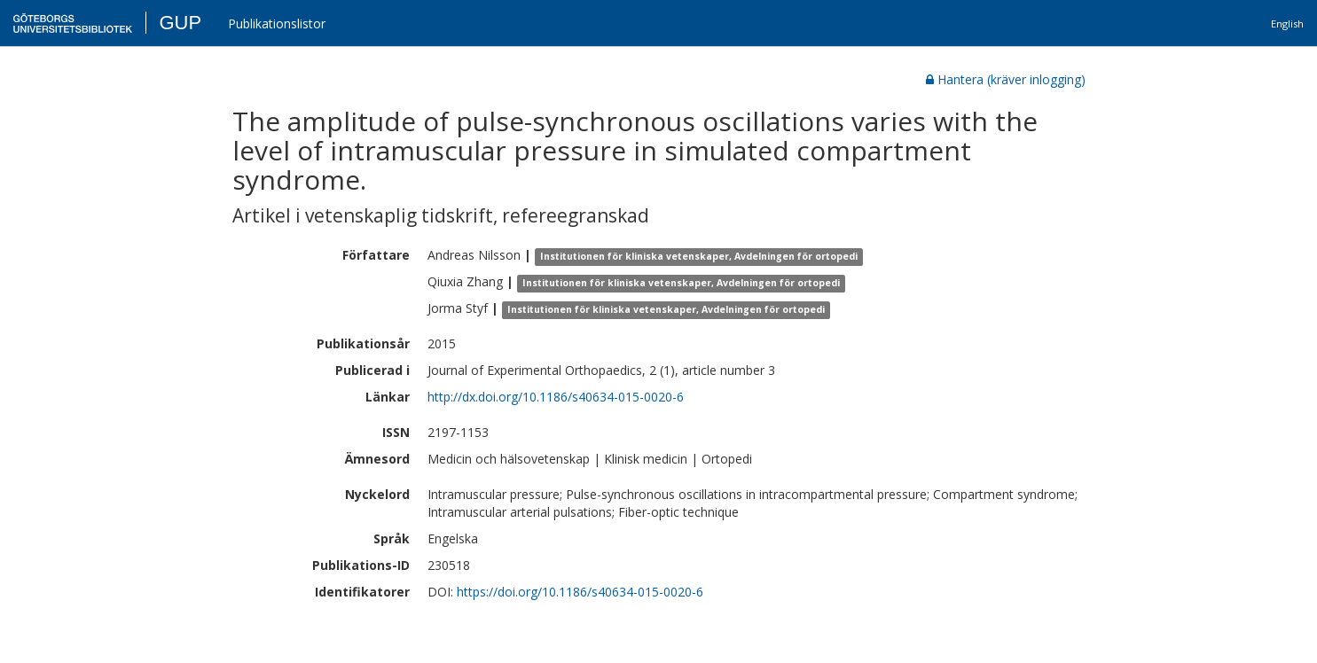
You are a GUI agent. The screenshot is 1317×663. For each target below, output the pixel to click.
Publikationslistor (276, 23)
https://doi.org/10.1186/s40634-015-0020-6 (580, 591)
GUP (180, 23)
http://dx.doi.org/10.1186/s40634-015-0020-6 (555, 396)
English (1287, 23)
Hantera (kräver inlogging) (1006, 79)
